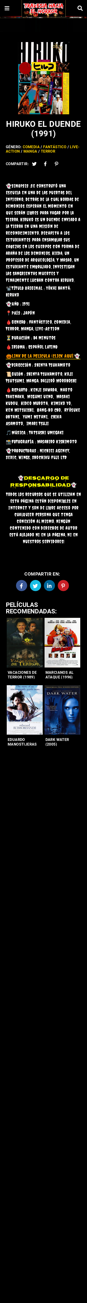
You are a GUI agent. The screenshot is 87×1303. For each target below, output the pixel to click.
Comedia (31, 147)
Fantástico (54, 147)
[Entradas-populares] (25, 643)
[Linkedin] (49, 585)
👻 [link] (43, 356)
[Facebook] (21, 585)
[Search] (80, 8)
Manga (30, 151)
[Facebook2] (45, 163)
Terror (48, 151)
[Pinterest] (56, 163)
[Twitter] (34, 163)
